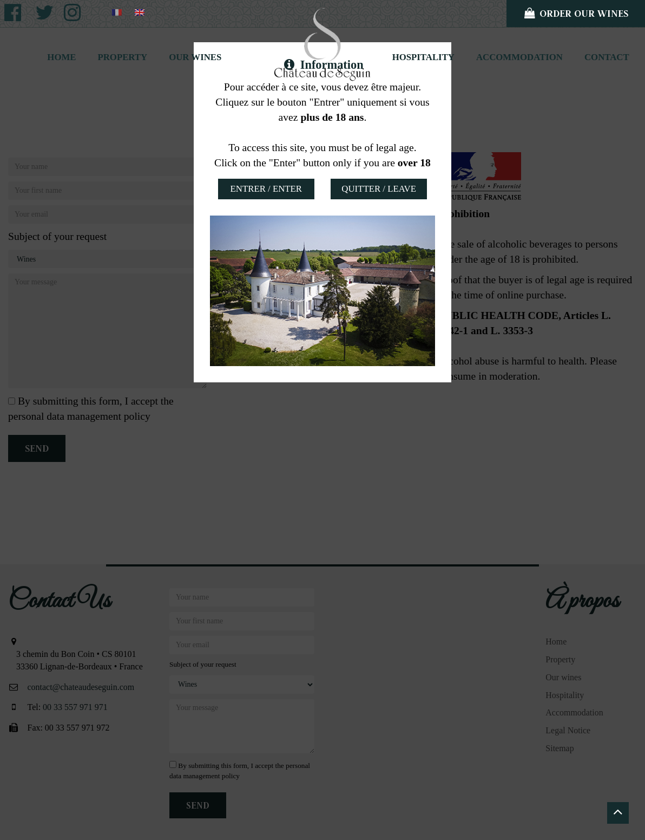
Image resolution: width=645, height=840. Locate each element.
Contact (606, 57)
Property (122, 57)
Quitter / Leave (378, 189)
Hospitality (423, 57)
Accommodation (519, 57)
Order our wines (575, 13)
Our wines (195, 57)
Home (61, 57)
